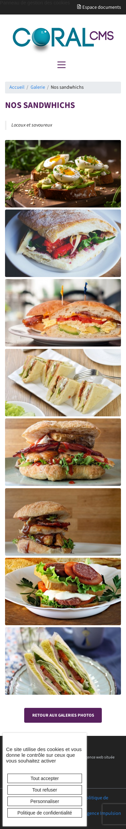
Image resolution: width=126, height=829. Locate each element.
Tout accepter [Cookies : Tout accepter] (45, 778)
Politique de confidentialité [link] (44, 813)
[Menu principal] (61, 65)
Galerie (38, 87)
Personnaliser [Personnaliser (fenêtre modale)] (44, 801)
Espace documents (99, 7)
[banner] (63, 41)
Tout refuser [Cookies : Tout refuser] (44, 790)
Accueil (17, 87)
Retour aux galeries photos (63, 715)
